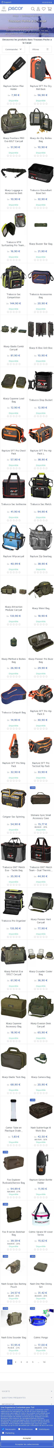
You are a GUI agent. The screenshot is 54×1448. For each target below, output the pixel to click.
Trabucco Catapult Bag (14, 712)
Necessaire (10, 1429)
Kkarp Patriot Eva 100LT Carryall (13, 973)
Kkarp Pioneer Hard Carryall (41, 921)
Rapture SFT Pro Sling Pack (13, 764)
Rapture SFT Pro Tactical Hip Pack (41, 764)
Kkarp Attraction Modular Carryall (13, 608)
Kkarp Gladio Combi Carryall (14, 348)
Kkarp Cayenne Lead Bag (13, 400)
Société (6, 1391)
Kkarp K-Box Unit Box (40, 348)
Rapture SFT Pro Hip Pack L (41, 452)
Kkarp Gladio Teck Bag (13, 1077)
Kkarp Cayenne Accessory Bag (13, 1025)
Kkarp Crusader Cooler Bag (40, 973)
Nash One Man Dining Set (41, 1285)
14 (44, 1362)
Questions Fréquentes (14, 1397)
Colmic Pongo (41, 1337)
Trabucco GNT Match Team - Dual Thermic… (41, 868)
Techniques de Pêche (31, 15)
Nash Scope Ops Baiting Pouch (13, 1285)
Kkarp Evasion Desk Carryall (41, 1025)
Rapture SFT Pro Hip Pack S (41, 712)
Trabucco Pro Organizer (13, 920)
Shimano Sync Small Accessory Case (41, 816)
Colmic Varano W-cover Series (41, 1233)
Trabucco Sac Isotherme (13, 504)
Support (6, 2)
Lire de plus (43, 33)
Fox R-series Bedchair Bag (13, 1233)
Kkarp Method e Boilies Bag (14, 660)
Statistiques (44, 1429)
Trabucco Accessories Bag (41, 296)
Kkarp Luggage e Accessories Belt (13, 192)
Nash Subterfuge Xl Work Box (41, 1129)
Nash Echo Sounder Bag (13, 1337)
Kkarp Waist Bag (40, 608)
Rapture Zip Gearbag (41, 556)
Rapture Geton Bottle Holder (41, 1181)
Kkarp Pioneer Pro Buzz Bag (41, 660)
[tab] (27, 1391)
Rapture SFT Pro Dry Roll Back (41, 87)
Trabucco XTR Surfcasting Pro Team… (14, 243)
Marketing (9, 1433)
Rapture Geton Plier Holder (13, 87)
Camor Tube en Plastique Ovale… (14, 1129)
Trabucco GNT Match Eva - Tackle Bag (13, 868)
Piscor (15, 15)
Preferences (27, 1429)
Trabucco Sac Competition (14, 296)
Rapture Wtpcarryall (13, 556)
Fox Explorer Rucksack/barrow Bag (13, 1181)
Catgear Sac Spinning (13, 816)
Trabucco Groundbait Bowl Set (41, 192)
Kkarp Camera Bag (40, 1077)
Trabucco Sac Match (40, 504)
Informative (8, 1404)
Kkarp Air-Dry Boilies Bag (41, 139)
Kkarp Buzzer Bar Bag (40, 243)
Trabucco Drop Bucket (40, 400)
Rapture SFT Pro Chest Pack (14, 452)
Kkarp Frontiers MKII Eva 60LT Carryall (13, 139)
